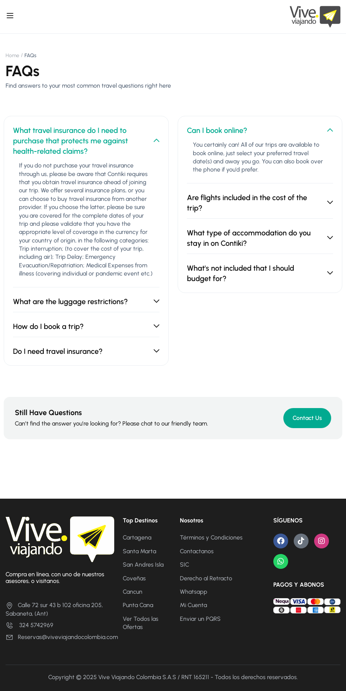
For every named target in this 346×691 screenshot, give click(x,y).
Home (12, 55)
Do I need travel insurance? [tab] (86, 351)
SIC (184, 564)
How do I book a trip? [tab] (86, 326)
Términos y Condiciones (211, 537)
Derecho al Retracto (206, 578)
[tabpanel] (86, 224)
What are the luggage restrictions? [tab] (86, 301)
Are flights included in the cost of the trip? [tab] (260, 202)
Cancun (132, 591)
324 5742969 (29, 625)
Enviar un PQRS (200, 618)
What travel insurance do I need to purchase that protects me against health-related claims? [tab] (86, 141)
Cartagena (137, 537)
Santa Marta (139, 551)
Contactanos (197, 551)
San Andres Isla (143, 564)
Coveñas (134, 578)
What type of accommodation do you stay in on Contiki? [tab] (260, 238)
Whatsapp (193, 591)
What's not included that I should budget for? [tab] (260, 273)
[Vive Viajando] (315, 16)
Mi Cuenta (193, 605)
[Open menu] (11, 16)
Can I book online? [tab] (260, 130)
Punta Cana (138, 605)
